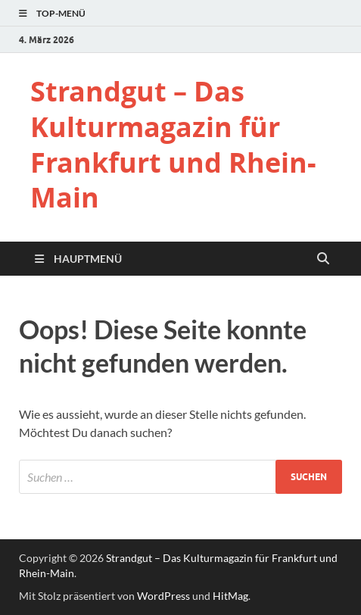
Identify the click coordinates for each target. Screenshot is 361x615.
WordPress (163, 595)
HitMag (230, 595)
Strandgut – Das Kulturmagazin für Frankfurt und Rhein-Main (173, 144)
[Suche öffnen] (323, 259)
